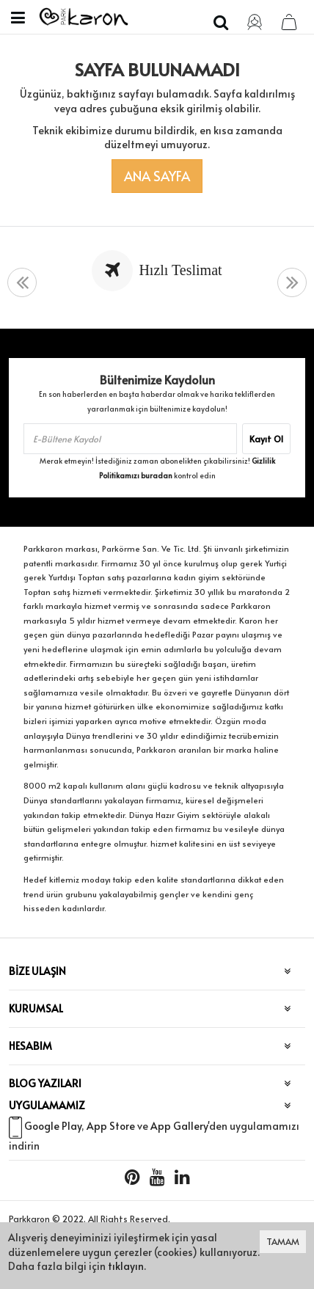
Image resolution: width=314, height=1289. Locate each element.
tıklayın (126, 1266)
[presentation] (22, 283)
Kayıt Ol (266, 439)
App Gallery (179, 1126)
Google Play (52, 1126)
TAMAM (282, 1241)
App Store (111, 1126)
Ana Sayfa (157, 176)
